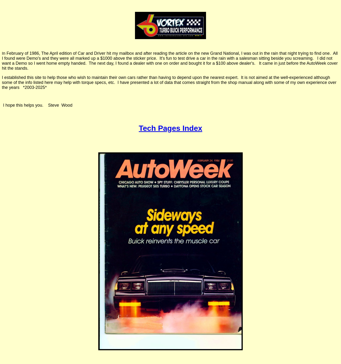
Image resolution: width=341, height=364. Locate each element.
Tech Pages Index (170, 128)
